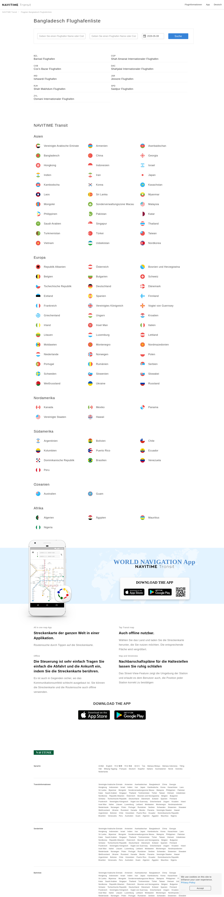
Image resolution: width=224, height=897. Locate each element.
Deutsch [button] (218, 4)
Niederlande (103, 807)
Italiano (150, 769)
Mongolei (122, 790)
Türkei (154, 793)
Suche (178, 36)
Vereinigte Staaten (164, 810)
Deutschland (134, 799)
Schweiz (101, 799)
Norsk (170, 769)
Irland (183, 802)
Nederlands (103, 772)
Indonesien (113, 787)
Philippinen (170, 790)
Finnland (173, 799)
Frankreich (102, 802)
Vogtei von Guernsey (139, 802)
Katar (100, 793)
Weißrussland (104, 810)
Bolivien (113, 813)
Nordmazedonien (175, 804)
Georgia (172, 784)
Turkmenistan (143, 793)
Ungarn (166, 802)
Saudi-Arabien (111, 793)
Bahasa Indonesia (170, 766)
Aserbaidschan (141, 784)
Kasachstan (172, 787)
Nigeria (174, 816)
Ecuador (152, 813)
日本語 (101, 766)
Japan (142, 787)
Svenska (179, 769)
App (208, 4)
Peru (121, 816)
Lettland (139, 804)
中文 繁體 (118, 766)
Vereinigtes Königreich (119, 802)
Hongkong (102, 787)
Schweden (161, 807)
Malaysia (160, 790)
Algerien (146, 816)
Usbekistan (180, 793)
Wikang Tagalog (110, 769)
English (109, 766)
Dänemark (145, 799)
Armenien (129, 784)
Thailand (132, 793)
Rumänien (142, 807)
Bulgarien (174, 796)
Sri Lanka (102, 790)
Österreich (131, 796)
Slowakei (182, 807)
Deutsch (132, 769)
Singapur (123, 793)
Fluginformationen (193, 4)
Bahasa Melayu (154, 766)
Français (123, 769)
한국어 (137, 766)
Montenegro (161, 804)
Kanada (134, 810)
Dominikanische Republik (168, 813)
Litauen (119, 804)
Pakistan (181, 790)
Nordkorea (102, 796)
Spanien (164, 799)
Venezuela (112, 816)
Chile (121, 813)
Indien (130, 787)
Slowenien (172, 807)
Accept (200, 888)
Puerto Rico (141, 813)
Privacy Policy (188, 882)
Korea (163, 787)
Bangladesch (154, 784)
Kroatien (175, 802)
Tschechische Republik (117, 799)
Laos (182, 787)
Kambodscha (153, 787)
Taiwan (162, 793)
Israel (123, 787)
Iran (136, 787)
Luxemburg (129, 804)
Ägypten (155, 816)
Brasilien (102, 816)
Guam (138, 816)
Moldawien (149, 804)
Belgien (164, 796)
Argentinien (103, 813)
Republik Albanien (116, 796)
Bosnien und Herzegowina (148, 796)
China (164, 784)
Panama (150, 810)
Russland (124, 810)
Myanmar (112, 790)
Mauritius (164, 816)
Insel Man (102, 804)
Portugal (131, 807)
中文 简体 (128, 766)
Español (141, 769)
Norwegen (115, 807)
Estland (155, 799)
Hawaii (177, 810)
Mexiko (142, 810)
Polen (123, 807)
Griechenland (155, 802)
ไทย (143, 766)
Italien (111, 804)
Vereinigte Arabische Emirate (110, 784)
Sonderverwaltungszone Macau (141, 790)
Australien (129, 816)
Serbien (151, 807)
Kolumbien (130, 813)
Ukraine (115, 810)
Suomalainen (160, 769)
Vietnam (170, 793)
